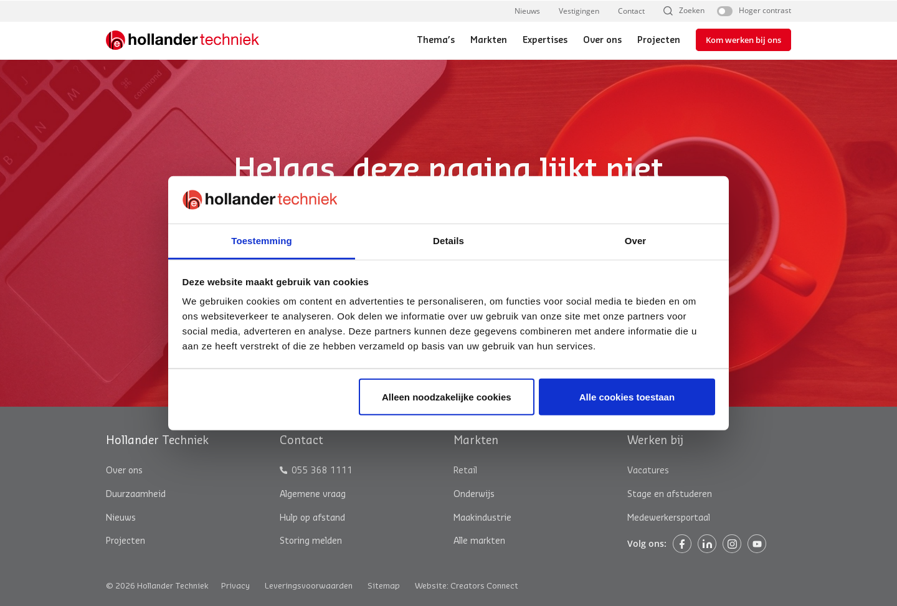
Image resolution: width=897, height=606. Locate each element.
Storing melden (311, 541)
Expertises (545, 40)
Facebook (682, 543)
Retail (465, 470)
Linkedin (707, 543)
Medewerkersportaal (668, 518)
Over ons (602, 40)
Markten (488, 40)
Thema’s (436, 40)
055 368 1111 (322, 470)
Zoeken (692, 11)
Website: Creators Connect (466, 586)
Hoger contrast (765, 11)
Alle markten (479, 541)
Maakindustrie (482, 518)
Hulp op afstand (312, 518)
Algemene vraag (313, 494)
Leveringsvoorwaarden (309, 586)
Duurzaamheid (136, 494)
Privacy (235, 586)
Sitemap (384, 586)
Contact (631, 11)
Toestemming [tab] (261, 240)
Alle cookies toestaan (627, 397)
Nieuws (527, 11)
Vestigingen (579, 11)
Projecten (658, 40)
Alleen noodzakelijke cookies (446, 397)
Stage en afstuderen (669, 494)
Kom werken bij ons (743, 39)
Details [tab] (448, 240)
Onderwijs (474, 494)
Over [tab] (636, 240)
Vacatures (648, 470)
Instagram (732, 543)
